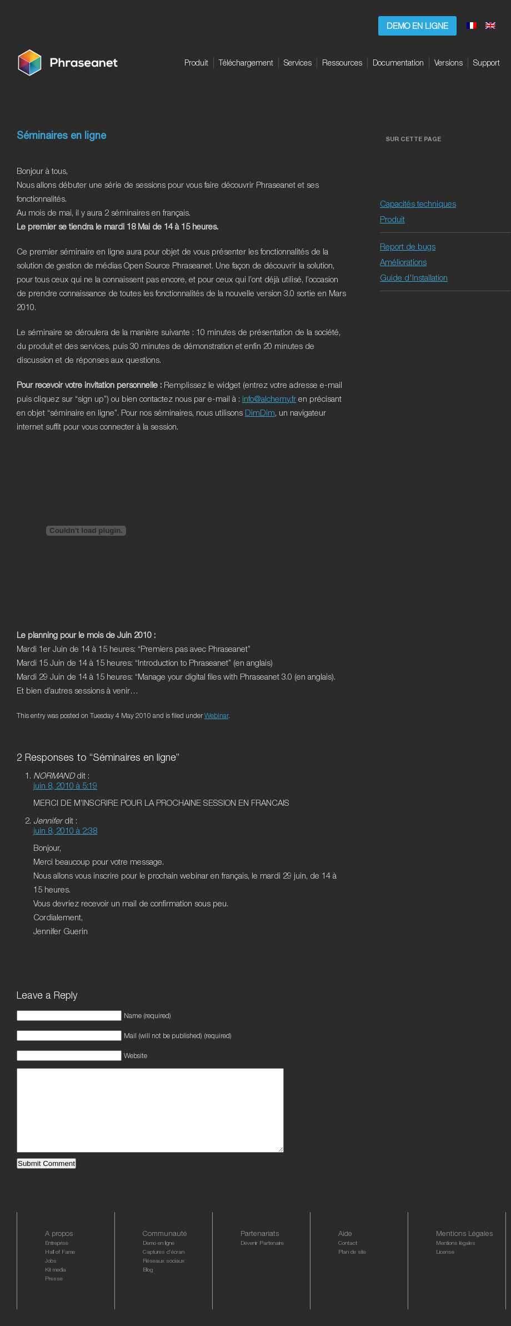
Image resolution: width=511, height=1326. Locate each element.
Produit (196, 62)
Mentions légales (455, 1259)
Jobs (51, 1277)
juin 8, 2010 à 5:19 (65, 785)
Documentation (398, 62)
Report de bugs (407, 246)
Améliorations (403, 262)
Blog (148, 1286)
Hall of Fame (60, 1268)
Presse (54, 1295)
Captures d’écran (163, 1268)
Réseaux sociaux (163, 1277)
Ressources (342, 62)
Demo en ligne (417, 26)
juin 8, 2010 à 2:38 (65, 830)
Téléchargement (246, 62)
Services (298, 62)
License (445, 1268)
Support (486, 62)
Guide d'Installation (414, 277)
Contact (347, 1259)
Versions (448, 62)
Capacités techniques (418, 203)
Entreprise (56, 1259)
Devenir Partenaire (262, 1259)
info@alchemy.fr (269, 398)
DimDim (260, 412)
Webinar (216, 715)
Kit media (55, 1286)
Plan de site (352, 1268)
